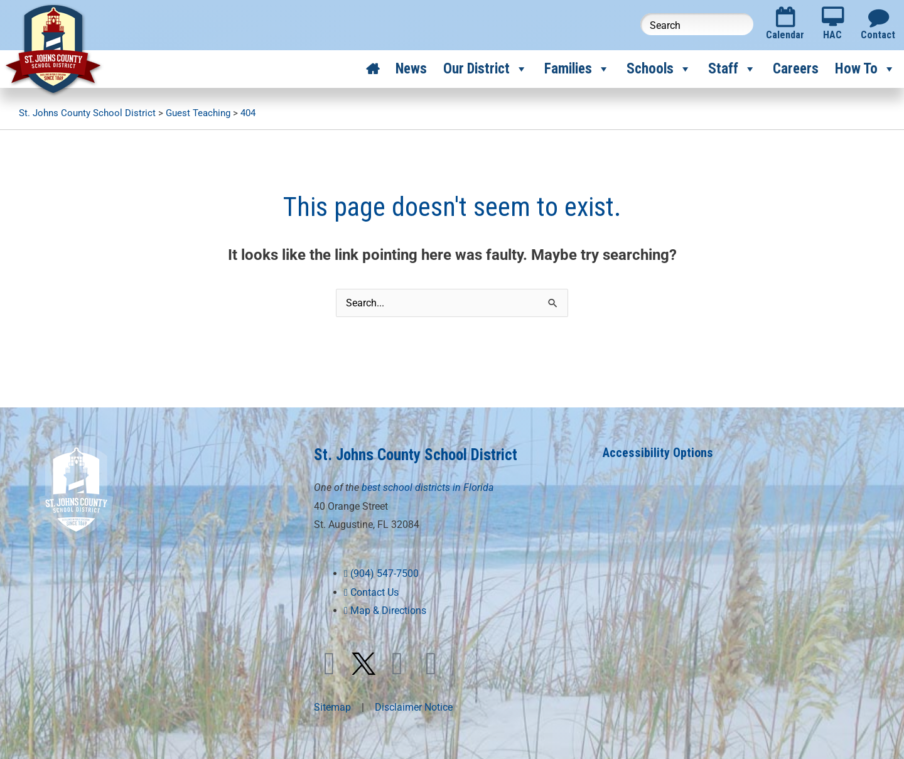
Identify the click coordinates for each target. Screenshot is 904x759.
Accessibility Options (658, 452)
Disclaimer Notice (414, 707)
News (411, 68)
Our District (485, 69)
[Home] (372, 69)
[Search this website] (696, 24)
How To (865, 69)
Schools (659, 69)
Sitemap (332, 707)
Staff (732, 69)
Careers (796, 68)
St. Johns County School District (415, 455)
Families (577, 69)
